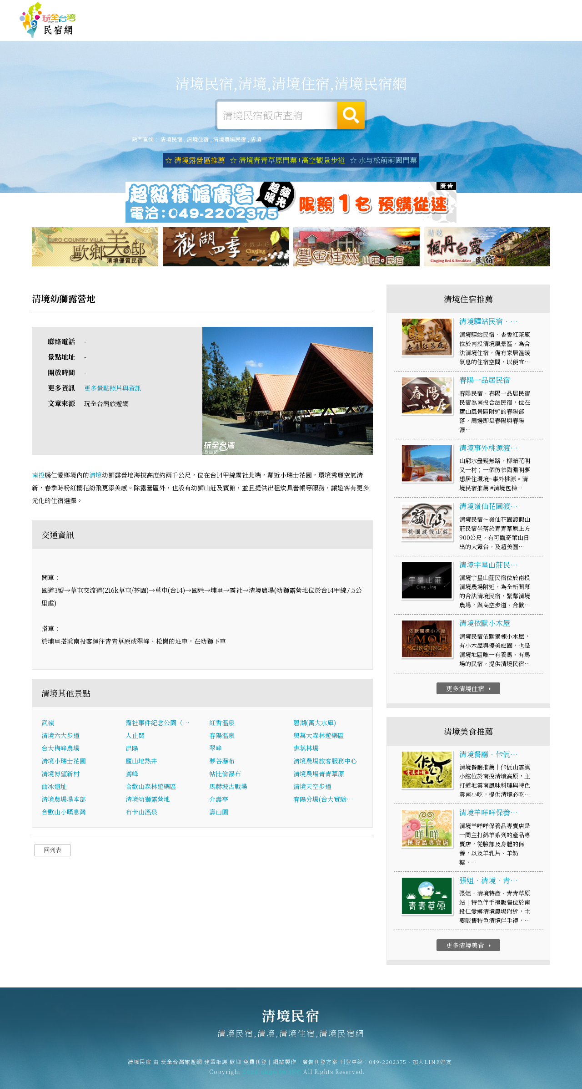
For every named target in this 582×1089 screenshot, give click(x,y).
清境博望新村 (60, 774)
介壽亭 (218, 800)
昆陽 (131, 749)
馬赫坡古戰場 (228, 787)
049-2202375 (387, 1066)
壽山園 (218, 813)
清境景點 (501, 36)
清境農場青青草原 (318, 774)
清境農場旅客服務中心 (325, 762)
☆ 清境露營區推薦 (195, 160)
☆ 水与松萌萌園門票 (383, 160)
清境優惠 (417, 32)
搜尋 (351, 115)
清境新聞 (459, 34)
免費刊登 (424, 10)
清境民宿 (47, 20)
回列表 (52, 851)
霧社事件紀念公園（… (157, 723)
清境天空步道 (312, 787)
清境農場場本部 (63, 800)
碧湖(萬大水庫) (314, 723)
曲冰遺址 (54, 787)
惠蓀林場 (306, 749)
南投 (38, 475)
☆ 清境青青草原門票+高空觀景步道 (287, 160)
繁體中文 (538, 9)
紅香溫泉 (222, 723)
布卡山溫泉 (141, 813)
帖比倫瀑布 (225, 774)
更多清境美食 (469, 946)
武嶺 (47, 723)
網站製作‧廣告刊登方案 (474, 10)
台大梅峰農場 (60, 749)
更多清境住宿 (469, 689)
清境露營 (292, 29)
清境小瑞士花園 (63, 762)
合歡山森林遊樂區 (150, 787)
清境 (256, 139)
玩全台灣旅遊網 (385, 10)
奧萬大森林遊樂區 (318, 736)
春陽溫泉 (222, 736)
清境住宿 (250, 28)
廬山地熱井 (141, 762)
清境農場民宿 (229, 139)
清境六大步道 (60, 736)
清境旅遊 (333, 30)
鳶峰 (131, 774)
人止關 (135, 736)
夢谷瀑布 (222, 762)
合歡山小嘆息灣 (63, 813)
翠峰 (215, 749)
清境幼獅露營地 (147, 800)
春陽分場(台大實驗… (323, 800)
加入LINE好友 (432, 1066)
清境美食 (375, 30)
